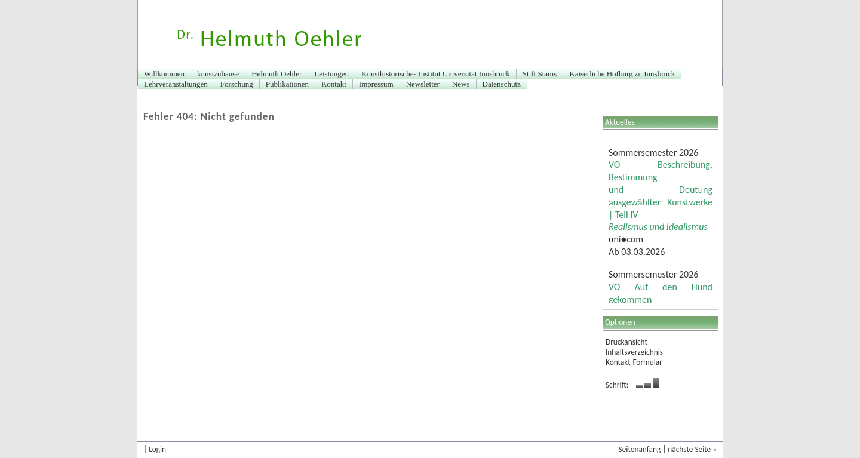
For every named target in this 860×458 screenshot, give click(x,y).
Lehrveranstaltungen (176, 83)
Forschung (236, 83)
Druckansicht (626, 342)
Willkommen (164, 73)
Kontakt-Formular (634, 362)
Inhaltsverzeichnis (634, 352)
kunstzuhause (218, 73)
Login (157, 449)
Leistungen (331, 73)
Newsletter (423, 83)
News (461, 83)
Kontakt (333, 83)
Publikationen (287, 83)
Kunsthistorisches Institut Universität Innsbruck (435, 73)
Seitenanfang (640, 449)
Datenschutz (502, 83)
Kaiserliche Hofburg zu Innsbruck (622, 73)
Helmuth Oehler (276, 73)
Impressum (376, 83)
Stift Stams (540, 73)
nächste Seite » (692, 449)
